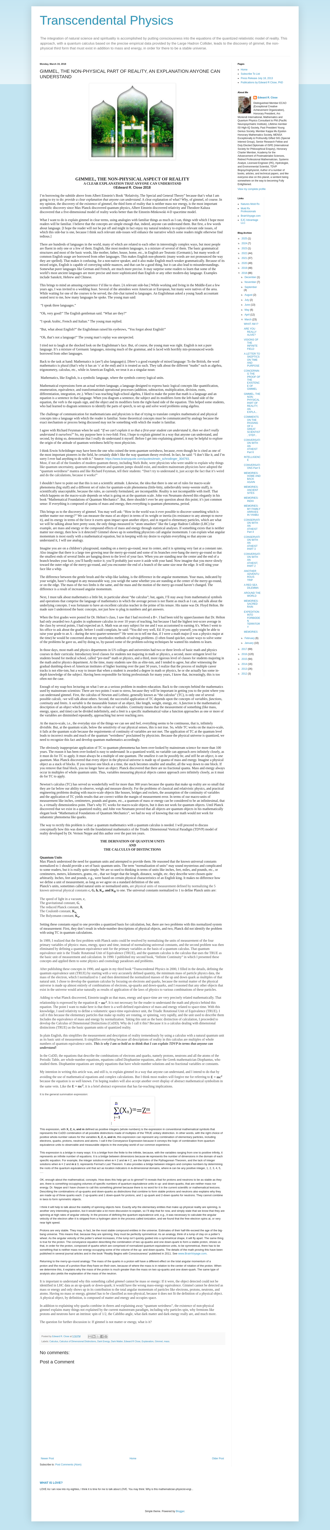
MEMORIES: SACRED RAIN (251, 604)
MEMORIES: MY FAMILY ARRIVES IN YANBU (252, 510)
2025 (245, 238)
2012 (245, 673)
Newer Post (47, 1458)
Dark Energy (103, 1341)
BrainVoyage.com (251, 215)
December (251, 277)
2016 (245, 654)
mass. (167, 1341)
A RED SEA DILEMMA (251, 586)
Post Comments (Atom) (68, 1464)
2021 (245, 258)
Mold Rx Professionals (248, 210)
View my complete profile (252, 189)
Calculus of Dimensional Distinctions (77, 1341)
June (248, 304)
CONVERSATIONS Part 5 (252, 466)
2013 (245, 668)
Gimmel (159, 1341)
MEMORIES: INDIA (251, 499)
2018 (245, 273)
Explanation (147, 1341)
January (249, 643)
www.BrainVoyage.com (192, 1253)
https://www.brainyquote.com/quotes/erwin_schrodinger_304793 (147, 458)
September (251, 287)
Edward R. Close (268, 97)
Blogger (180, 1511)
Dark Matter (117, 1341)
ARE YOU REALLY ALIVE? (250, 331)
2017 (245, 649)
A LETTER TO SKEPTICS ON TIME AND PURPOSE (252, 359)
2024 (245, 243)
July (247, 299)
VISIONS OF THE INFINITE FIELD (251, 344)
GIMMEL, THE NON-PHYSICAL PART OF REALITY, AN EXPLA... (252, 403)
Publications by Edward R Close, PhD (262, 82)
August (249, 294)
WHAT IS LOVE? (51, 1482)
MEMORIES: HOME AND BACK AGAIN (252, 478)
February (250, 638)
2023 (245, 248)
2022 (245, 253)
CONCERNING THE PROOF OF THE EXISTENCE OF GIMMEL (252, 379)
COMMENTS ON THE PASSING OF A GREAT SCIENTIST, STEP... (252, 425)
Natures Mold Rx (250, 204)
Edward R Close (132, 1341)
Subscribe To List (250, 73)
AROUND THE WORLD (252, 594)
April (247, 314)
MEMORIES (251, 631)
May (247, 309)
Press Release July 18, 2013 (257, 78)
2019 (245, 267)
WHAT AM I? (251, 323)
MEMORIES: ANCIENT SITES (251, 490)
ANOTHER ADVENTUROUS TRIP (251, 576)
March (248, 319)
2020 (245, 263)
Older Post (218, 1458)
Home (133, 1458)
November (251, 282)
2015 (245, 659)
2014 (245, 664)
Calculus (53, 1341)
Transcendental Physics (106, 20)
